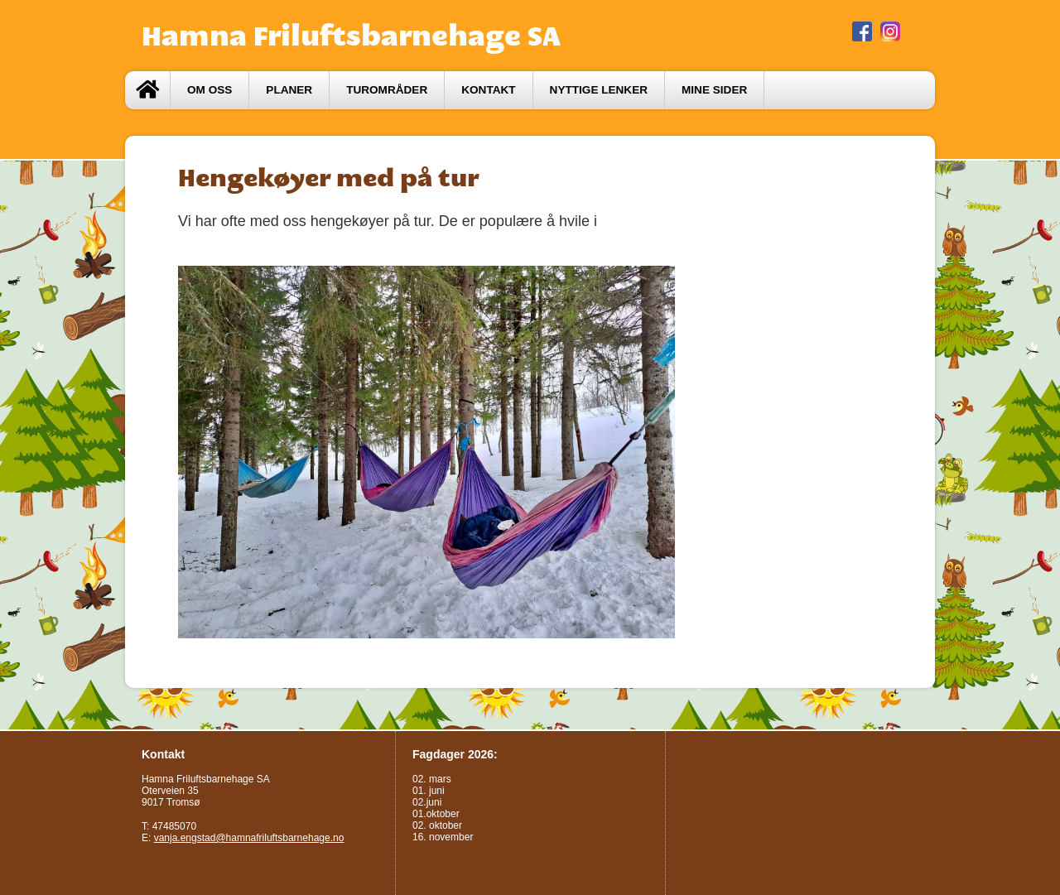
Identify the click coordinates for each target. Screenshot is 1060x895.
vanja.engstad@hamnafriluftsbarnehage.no (249, 838)
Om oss (209, 90)
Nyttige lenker (599, 90)
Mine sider (714, 90)
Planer (289, 90)
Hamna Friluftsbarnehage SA (351, 36)
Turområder (386, 90)
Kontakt (488, 90)
